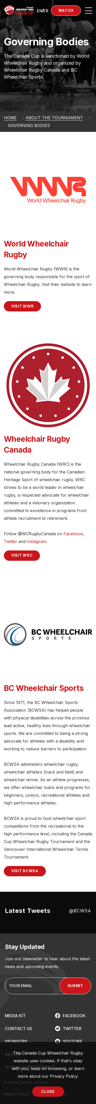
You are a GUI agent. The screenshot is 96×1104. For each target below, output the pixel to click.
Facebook (73, 533)
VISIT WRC (22, 555)
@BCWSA (80, 910)
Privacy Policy (63, 1076)
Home (10, 117)
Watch (66, 10)
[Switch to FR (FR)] (46, 10)
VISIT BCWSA (24, 871)
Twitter (10, 541)
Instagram (36, 541)
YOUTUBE (72, 1041)
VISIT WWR (22, 306)
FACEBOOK (74, 1015)
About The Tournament (54, 117)
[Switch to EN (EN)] (39, 10)
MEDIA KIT (15, 1015)
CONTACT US (18, 1028)
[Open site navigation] (88, 10)
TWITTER (72, 1028)
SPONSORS (16, 1041)
